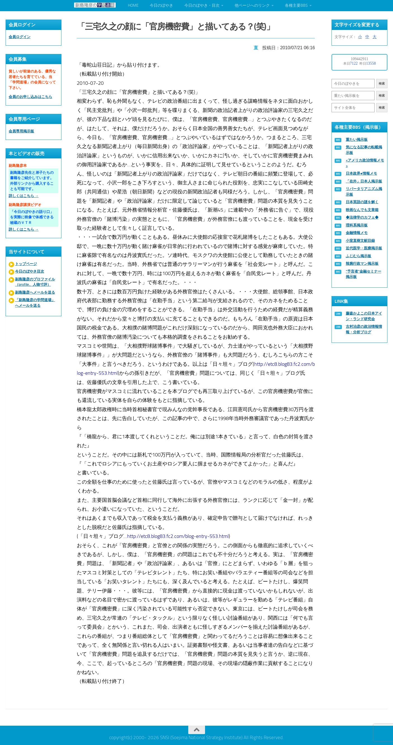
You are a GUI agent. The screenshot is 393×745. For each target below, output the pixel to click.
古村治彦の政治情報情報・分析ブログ (364, 329)
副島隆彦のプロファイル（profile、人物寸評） (35, 282)
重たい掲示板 (357, 139)
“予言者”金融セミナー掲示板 (363, 274)
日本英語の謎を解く (362, 202)
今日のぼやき (161, 5)
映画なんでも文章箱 (362, 210)
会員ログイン (19, 37)
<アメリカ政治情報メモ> (365, 163)
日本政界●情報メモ (361, 173)
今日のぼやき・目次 (202, 5)
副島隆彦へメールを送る (35, 292)
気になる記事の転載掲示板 (364, 150)
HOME (133, 5)
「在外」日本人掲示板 (364, 181)
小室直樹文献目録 (360, 240)
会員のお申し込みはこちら (30, 97)
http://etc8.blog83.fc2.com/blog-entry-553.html (178, 535)
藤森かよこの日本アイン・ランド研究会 (364, 316)
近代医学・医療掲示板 (364, 248)
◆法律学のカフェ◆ (362, 217)
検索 (382, 83)
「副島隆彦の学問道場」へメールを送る (35, 303)
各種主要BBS (296, 5)
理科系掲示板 (357, 225)
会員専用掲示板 (21, 131)
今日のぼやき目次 (29, 271)
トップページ (26, 264)
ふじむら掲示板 (358, 256)
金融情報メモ (357, 233)
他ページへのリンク (252, 5)
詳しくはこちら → (24, 196)
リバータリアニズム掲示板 (364, 191)
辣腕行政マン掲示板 (362, 263)
